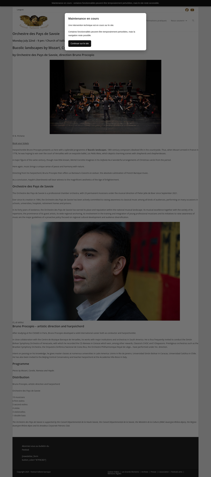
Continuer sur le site (80, 43)
